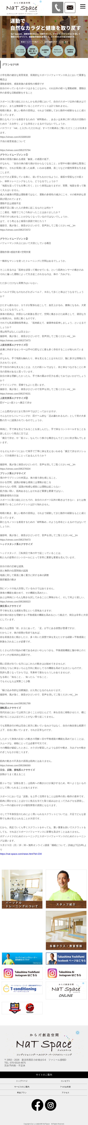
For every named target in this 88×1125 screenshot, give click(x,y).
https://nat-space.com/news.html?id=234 (21, 854)
